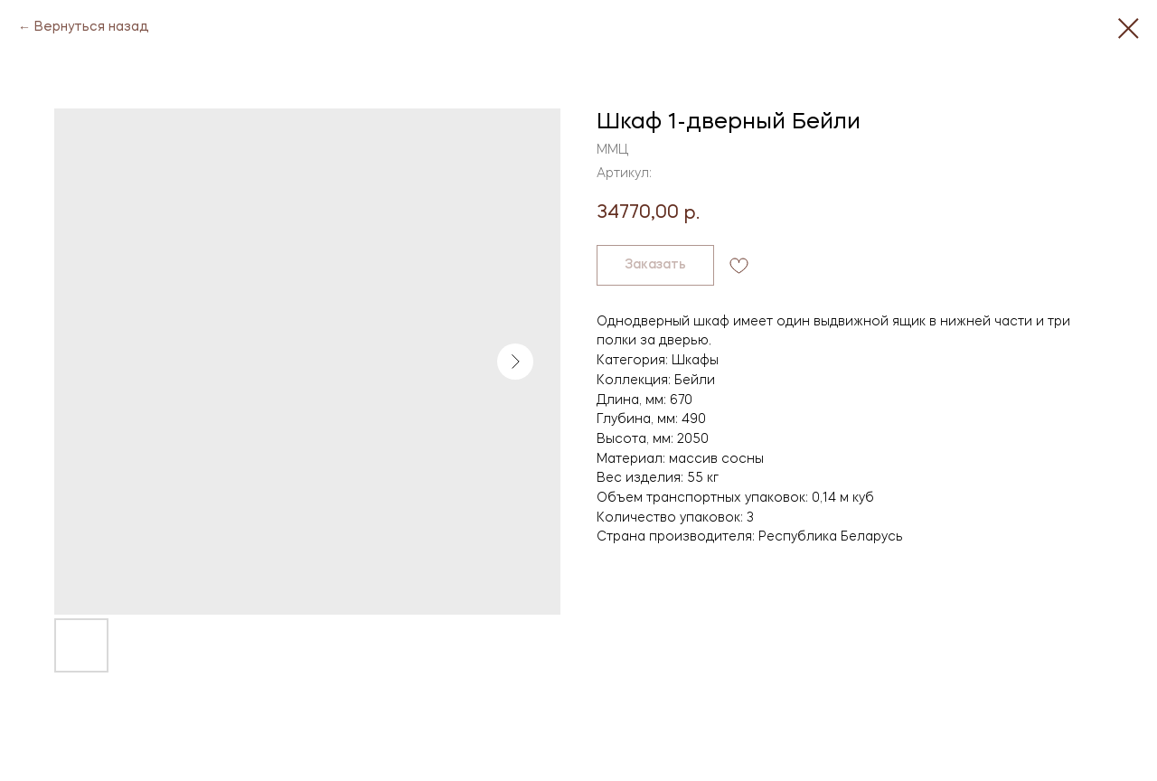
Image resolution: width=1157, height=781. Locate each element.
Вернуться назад (91, 27)
